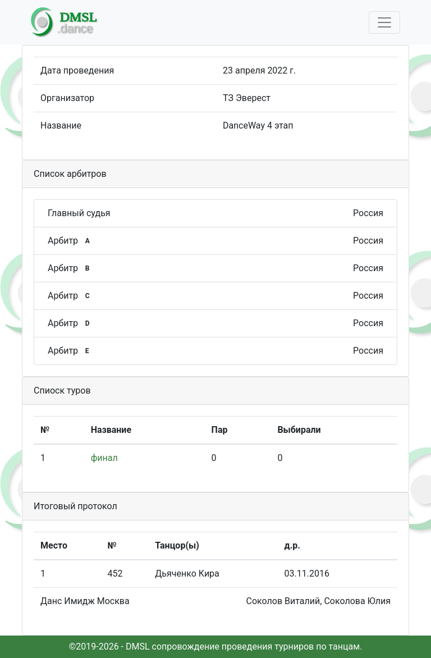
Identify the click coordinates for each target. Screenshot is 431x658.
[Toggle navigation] (384, 22)
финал (104, 458)
